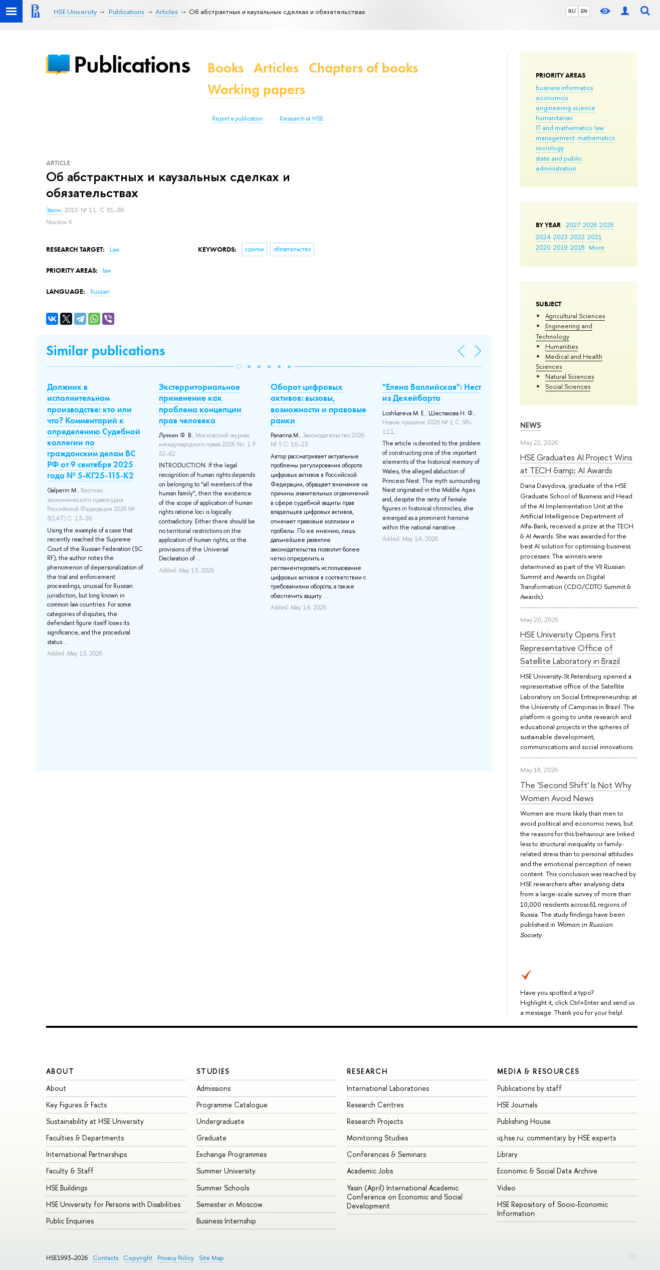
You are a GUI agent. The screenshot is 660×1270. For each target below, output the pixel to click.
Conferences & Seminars (386, 1154)
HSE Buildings (66, 1187)
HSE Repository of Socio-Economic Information (552, 1208)
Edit (632, 1255)
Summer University (226, 1170)
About (60, 1071)
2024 (543, 236)
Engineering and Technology (564, 330)
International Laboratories (388, 1088)
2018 (577, 247)
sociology (550, 147)
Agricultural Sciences (575, 315)
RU (572, 11)
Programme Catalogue (232, 1104)
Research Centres (375, 1104)
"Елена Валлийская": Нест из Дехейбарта (431, 392)
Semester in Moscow (229, 1204)
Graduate (211, 1137)
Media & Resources (538, 1071)
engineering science (565, 107)
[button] (239, 367)
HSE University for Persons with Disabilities (113, 1204)
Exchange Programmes (231, 1154)
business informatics (564, 87)
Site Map (211, 1257)
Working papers (256, 89)
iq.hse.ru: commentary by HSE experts (556, 1137)
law (599, 127)
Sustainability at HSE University (95, 1121)
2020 (543, 247)
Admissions (213, 1088)
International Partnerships (86, 1154)
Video (506, 1187)
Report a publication (237, 119)
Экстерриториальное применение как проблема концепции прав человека (200, 403)
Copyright (137, 1257)
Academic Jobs (370, 1170)
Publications (132, 64)
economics (552, 97)
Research (367, 1071)
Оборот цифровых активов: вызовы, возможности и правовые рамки (318, 403)
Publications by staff (529, 1088)
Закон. (55, 210)
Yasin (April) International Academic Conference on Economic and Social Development (405, 1196)
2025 (606, 224)
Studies (213, 1071)
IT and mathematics (564, 127)
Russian (100, 292)
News (530, 425)
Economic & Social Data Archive (547, 1170)
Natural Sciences (569, 376)
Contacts (105, 1257)
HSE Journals (517, 1104)
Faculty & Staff (70, 1170)
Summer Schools (222, 1187)
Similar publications (105, 350)
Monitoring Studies (377, 1137)
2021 (594, 236)
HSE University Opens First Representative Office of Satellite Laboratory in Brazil (570, 647)
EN (584, 11)
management (555, 137)
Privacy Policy (175, 1257)
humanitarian (554, 117)
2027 (573, 224)
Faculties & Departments (85, 1137)
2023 (560, 236)
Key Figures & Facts (76, 1104)
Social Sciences (567, 386)
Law (114, 250)
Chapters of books (363, 68)
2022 (577, 236)
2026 (590, 224)
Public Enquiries (70, 1220)
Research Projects (375, 1121)
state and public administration (559, 163)
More (596, 247)
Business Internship (226, 1220)
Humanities (561, 346)
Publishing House (524, 1121)
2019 (560, 247)
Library (507, 1154)
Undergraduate (220, 1121)
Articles (276, 68)
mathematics (595, 137)
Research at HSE (301, 119)
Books (225, 68)
